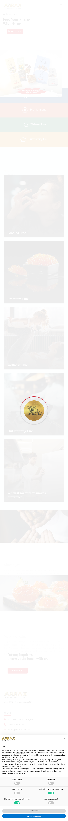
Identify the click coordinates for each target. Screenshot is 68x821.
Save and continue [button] (34, 816)
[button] (65, 739)
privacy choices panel (17, 773)
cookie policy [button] (18, 757)
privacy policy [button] (20, 753)
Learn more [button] (33, 811)
